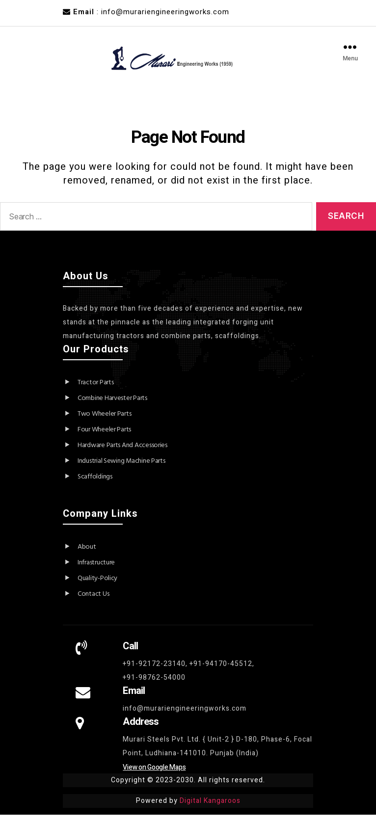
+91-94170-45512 (220, 673)
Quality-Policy (97, 587)
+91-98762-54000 (154, 687)
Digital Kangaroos (210, 810)
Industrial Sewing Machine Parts (121, 470)
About (87, 556)
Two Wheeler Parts (104, 423)
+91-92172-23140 (154, 673)
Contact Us (93, 603)
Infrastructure (96, 572)
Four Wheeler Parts (104, 439)
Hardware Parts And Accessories (122, 454)
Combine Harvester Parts (112, 407)
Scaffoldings (95, 486)
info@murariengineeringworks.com (184, 718)
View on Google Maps (154, 776)
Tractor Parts (96, 392)
